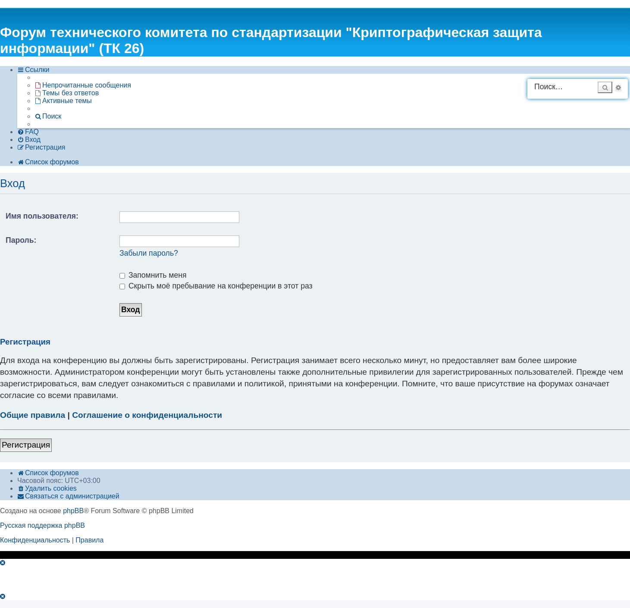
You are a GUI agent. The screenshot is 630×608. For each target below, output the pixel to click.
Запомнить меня (153, 275)
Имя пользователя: (42, 216)
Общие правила (32, 415)
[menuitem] (82, 85)
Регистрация (26, 444)
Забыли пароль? (148, 253)
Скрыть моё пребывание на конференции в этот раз (216, 286)
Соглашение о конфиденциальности (147, 415)
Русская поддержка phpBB (42, 525)
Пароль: (21, 240)
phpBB (73, 510)
